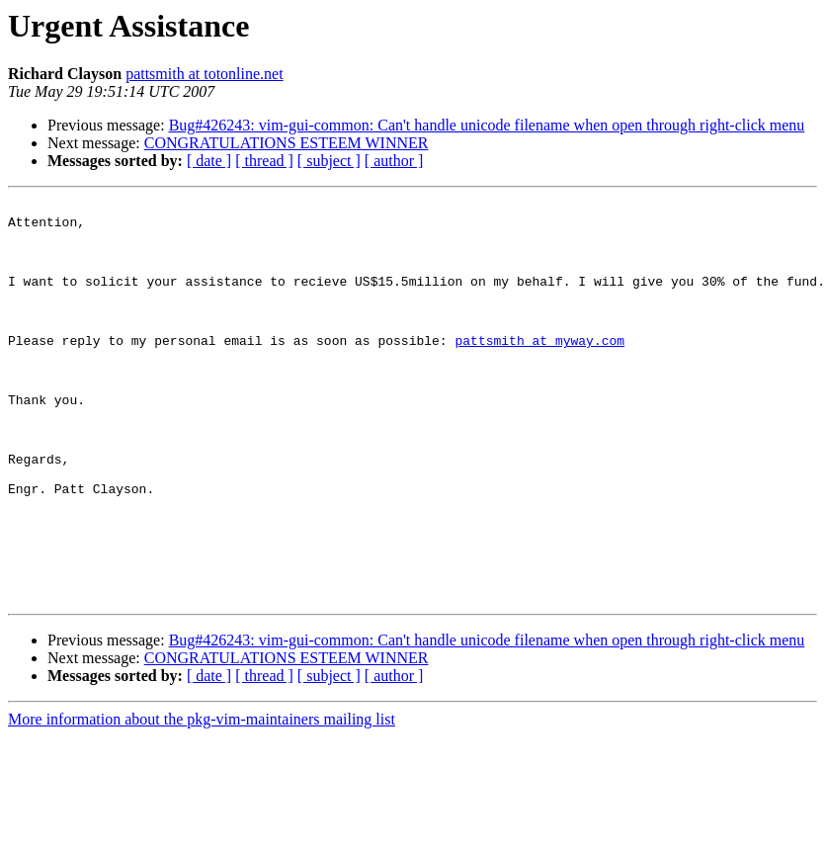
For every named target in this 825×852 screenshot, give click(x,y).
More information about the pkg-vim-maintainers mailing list (201, 799)
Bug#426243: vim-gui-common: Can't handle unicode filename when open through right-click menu (487, 125)
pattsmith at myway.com (539, 370)
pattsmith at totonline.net (204, 73)
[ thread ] (264, 160)
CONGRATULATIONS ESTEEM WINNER (286, 142)
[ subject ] (329, 160)
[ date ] (209, 160)
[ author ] (394, 160)
